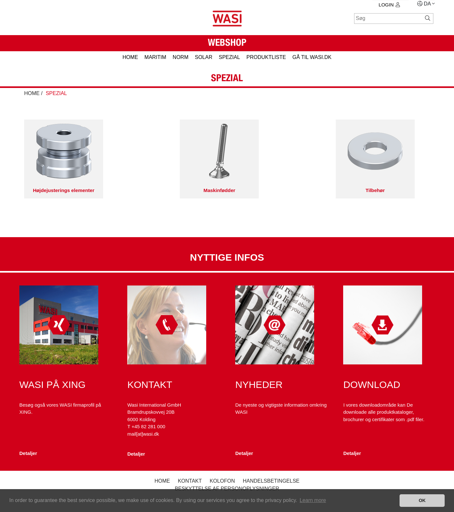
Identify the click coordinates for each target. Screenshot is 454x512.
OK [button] (422, 500)
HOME (130, 57)
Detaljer (28, 453)
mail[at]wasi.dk (143, 434)
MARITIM (155, 57)
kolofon (222, 481)
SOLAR (203, 57)
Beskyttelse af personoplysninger (227, 488)
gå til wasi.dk (311, 57)
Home (162, 481)
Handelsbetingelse (271, 481)
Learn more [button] (313, 500)
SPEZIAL (229, 57)
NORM (180, 57)
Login (389, 4)
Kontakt (190, 481)
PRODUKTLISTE (266, 57)
